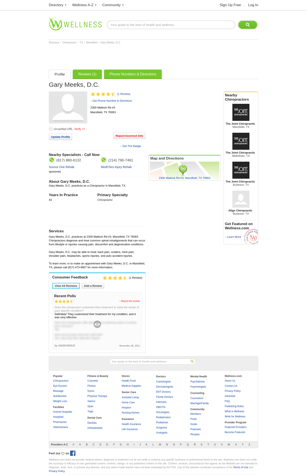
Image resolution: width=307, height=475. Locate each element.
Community (111, 5)
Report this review (130, 301)
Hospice (126, 407)
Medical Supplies (131, 385)
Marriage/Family (199, 403)
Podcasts (195, 429)
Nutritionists (60, 396)
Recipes (195, 434)
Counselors (196, 398)
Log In (253, 5)
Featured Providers (235, 427)
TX (82, 42)
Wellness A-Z (83, 5)
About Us (230, 380)
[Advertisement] (126, 55)
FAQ (227, 401)
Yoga (90, 411)
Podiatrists (162, 422)
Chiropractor (69, 42)
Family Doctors (164, 396)
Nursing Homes (130, 412)
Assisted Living (130, 397)
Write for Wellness (235, 416)
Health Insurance (131, 424)
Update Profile (60, 136)
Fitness (91, 385)
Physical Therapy (97, 396)
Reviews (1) (87, 74)
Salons (91, 401)
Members (195, 413)
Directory (56, 5)
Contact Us (231, 385)
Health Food (129, 380)
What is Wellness (234, 411)
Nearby (241, 97)
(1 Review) (123, 94)
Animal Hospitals (62, 411)
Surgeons (161, 427)
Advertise (230, 396)
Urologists (161, 432)
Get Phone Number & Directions (112, 100)
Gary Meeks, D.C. (110, 42)
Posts (193, 419)
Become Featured (235, 432)
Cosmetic (92, 380)
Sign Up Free (230, 5)
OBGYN (160, 407)
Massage (58, 390)
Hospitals (58, 416)
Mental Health (198, 376)
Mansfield (92, 42)
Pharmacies (60, 422)
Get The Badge (131, 146)
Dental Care (94, 417)
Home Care (128, 402)
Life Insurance (130, 429)
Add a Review (93, 285)
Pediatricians (163, 417)
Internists (161, 402)
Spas (90, 406)
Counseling (197, 393)
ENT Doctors (163, 391)
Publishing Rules (234, 406)
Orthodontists (95, 428)
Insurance (128, 419)
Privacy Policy (233, 390)
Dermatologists (164, 386)
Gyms (90, 390)
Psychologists (198, 386)
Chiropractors (60, 380)
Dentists (92, 422)
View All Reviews (66, 285)
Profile (60, 74)
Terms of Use (240, 467)
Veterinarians (60, 427)
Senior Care (129, 392)
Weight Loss (60, 401)
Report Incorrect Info (129, 135)
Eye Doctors (60, 385)
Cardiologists (163, 381)
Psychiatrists (197, 381)
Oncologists (162, 412)
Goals (193, 424)
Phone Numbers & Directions (133, 74)
